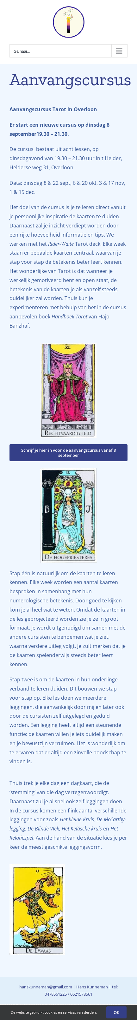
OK (116, 1012)
